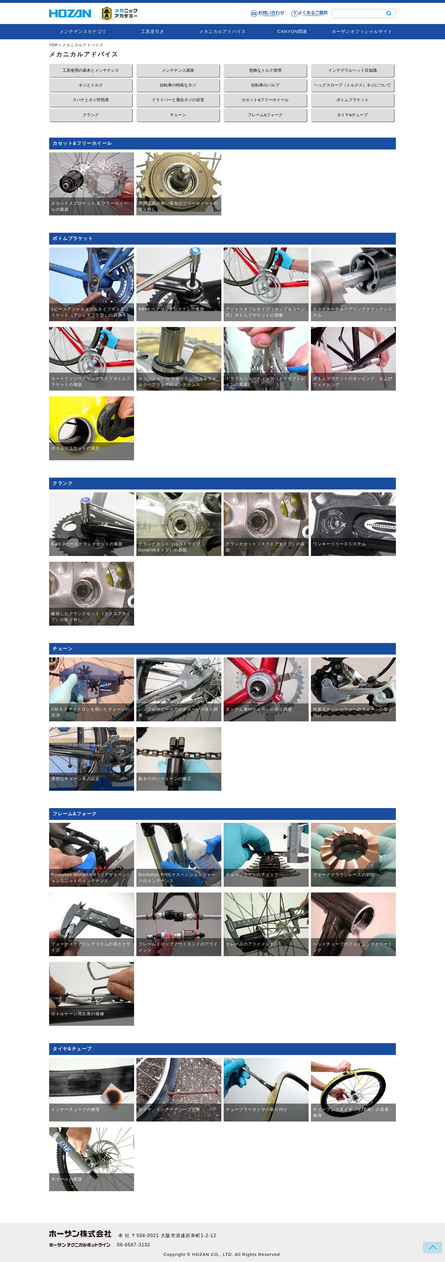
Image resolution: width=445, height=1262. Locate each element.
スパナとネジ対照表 (91, 100)
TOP (53, 45)
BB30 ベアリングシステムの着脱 (171, 309)
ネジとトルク (91, 85)
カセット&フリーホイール (265, 100)
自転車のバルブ (265, 85)
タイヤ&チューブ (352, 115)
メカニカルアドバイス (222, 31)
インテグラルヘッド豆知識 (352, 70)
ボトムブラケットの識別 (75, 448)
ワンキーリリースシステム (339, 544)
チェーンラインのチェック (252, 874)
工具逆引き (152, 31)
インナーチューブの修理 (75, 1109)
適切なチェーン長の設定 (75, 778)
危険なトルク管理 (265, 70)
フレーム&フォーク (265, 115)
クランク (91, 115)
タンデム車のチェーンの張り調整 (259, 709)
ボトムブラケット (352, 100)
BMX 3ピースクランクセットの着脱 (87, 544)
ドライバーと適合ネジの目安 (178, 100)
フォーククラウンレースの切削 (344, 874)
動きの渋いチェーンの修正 (165, 778)
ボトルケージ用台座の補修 (77, 1013)
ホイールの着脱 (66, 1179)
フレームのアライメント (250, 944)
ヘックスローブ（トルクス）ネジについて (352, 85)
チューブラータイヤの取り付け (257, 1109)
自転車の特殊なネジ (178, 85)
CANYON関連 (292, 31)
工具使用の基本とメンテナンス (90, 70)
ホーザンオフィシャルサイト (362, 31)
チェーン (178, 115)
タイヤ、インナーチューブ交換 (169, 1109)
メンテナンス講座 (178, 70)
